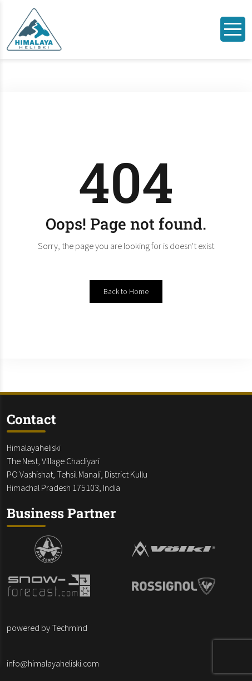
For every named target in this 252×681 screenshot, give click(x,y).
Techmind (69, 627)
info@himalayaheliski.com (53, 663)
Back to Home (126, 291)
